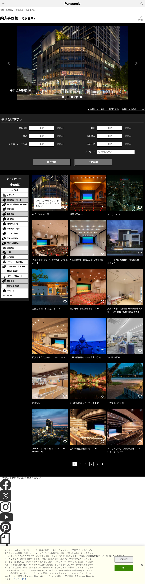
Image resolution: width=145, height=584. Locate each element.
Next (136, 63)
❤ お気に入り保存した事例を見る (103, 109)
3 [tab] (72, 97)
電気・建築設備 (6, 10)
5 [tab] (81, 97)
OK (123, 568)
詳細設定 (124, 559)
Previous (9, 63)
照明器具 (19, 10)
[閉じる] (141, 565)
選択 (42, 128)
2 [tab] (68, 97)
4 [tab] (76, 97)
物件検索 (51, 162)
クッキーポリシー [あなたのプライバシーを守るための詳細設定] (21, 579)
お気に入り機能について (133, 109)
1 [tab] (63, 97)
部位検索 (93, 162)
